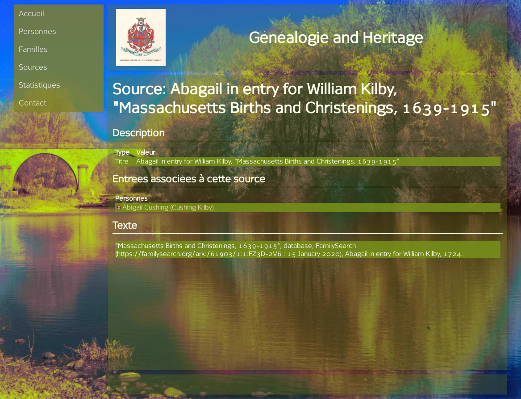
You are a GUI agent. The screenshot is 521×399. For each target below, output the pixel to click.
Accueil (31, 13)
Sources (33, 67)
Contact (32, 102)
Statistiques (39, 84)
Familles (33, 49)
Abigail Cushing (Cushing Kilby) (164, 207)
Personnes (37, 31)
